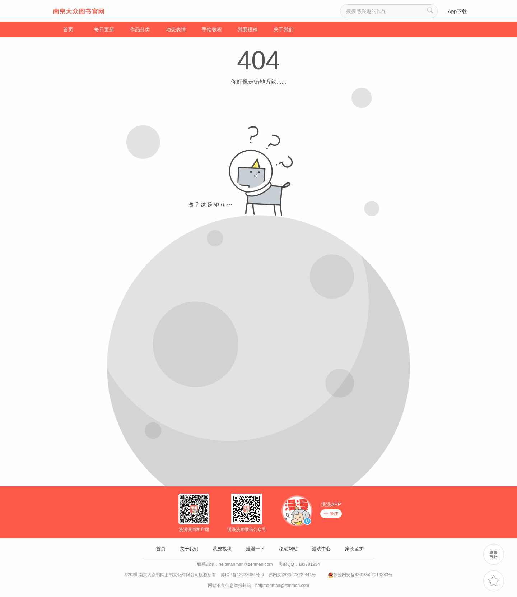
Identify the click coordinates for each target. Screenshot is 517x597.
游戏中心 (321, 548)
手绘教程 (212, 29)
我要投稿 (248, 29)
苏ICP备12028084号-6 (242, 574)
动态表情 (176, 29)
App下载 (457, 11)
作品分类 (140, 29)
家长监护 (354, 548)
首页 (68, 29)
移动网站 (288, 548)
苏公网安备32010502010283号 (362, 574)
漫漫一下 (255, 548)
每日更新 (104, 29)
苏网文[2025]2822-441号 (292, 574)
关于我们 (284, 29)
